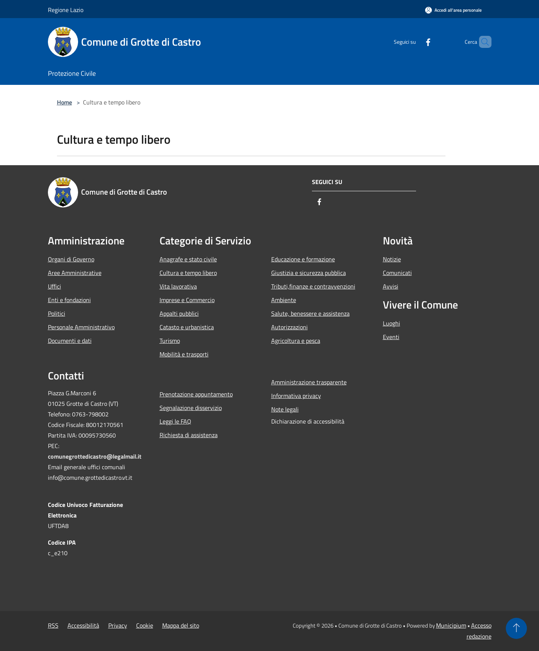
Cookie (144, 625)
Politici (56, 313)
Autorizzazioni (289, 327)
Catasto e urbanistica (187, 327)
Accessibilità (83, 625)
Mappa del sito (180, 625)
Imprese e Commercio (187, 299)
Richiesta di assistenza (189, 434)
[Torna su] (516, 628)
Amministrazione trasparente (309, 382)
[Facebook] (415, 42)
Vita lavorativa (178, 286)
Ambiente (283, 299)
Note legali (285, 409)
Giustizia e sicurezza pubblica (308, 272)
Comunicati (397, 272)
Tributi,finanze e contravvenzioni (313, 286)
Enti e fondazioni (69, 299)
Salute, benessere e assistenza (310, 313)
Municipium (451, 625)
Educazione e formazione (303, 259)
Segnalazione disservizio (191, 407)
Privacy (117, 625)
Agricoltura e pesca (295, 340)
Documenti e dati (70, 340)
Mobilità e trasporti (184, 354)
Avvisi (390, 286)
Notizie (392, 259)
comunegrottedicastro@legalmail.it (94, 456)
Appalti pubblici (179, 313)
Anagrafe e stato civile (188, 259)
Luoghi (391, 323)
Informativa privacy (296, 395)
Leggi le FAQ (175, 421)
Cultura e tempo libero (188, 272)
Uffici (54, 286)
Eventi (391, 336)
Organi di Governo (71, 259)
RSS (53, 625)
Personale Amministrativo (81, 327)
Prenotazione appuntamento (196, 394)
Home (64, 102)
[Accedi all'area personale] (453, 10)
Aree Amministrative (74, 272)
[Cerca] (482, 42)
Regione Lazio (65, 9)
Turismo (170, 340)
